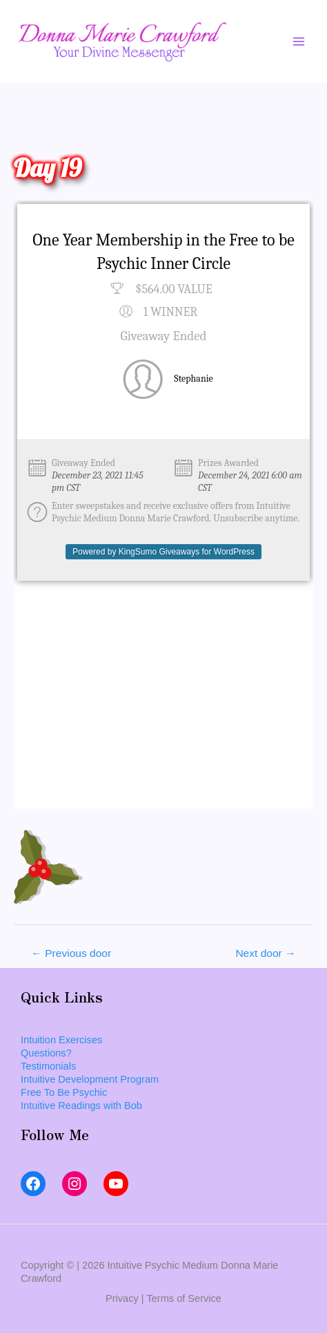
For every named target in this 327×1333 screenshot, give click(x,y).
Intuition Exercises (61, 1039)
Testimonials (48, 1066)
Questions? (46, 1053)
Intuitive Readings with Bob (81, 1105)
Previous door (71, 953)
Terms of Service (183, 1298)
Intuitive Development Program (90, 1079)
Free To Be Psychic (64, 1092)
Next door (265, 953)
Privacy (122, 1298)
